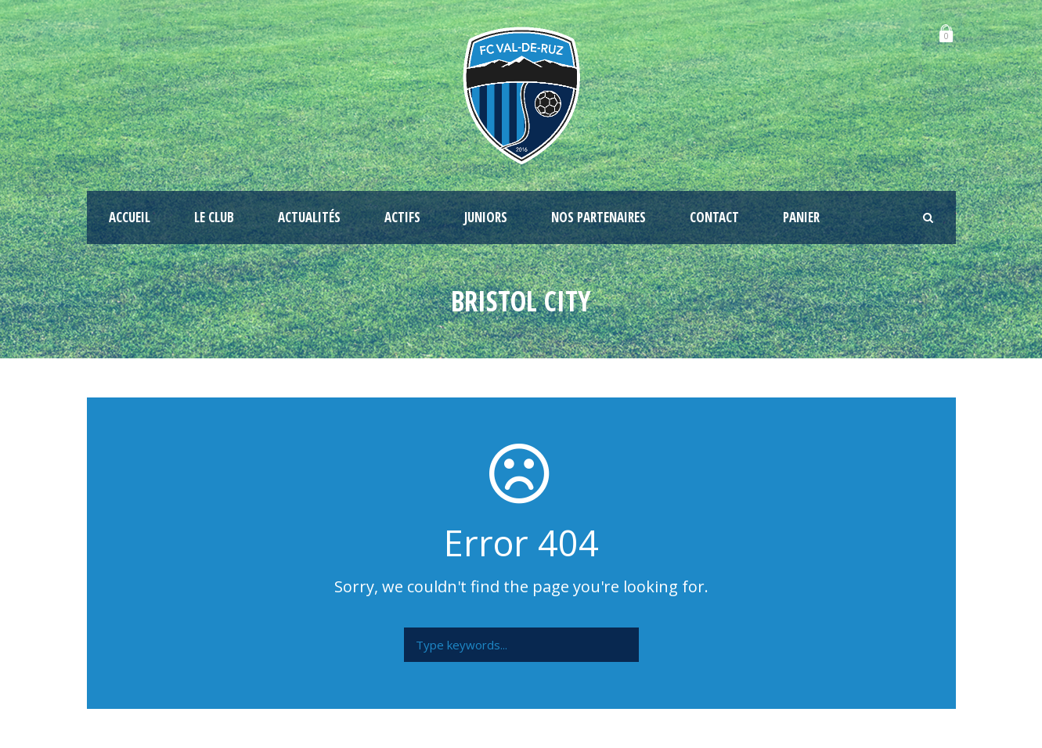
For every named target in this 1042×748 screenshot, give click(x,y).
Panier (801, 217)
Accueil (129, 217)
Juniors (485, 217)
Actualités (309, 217)
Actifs (402, 217)
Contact (714, 217)
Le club (214, 217)
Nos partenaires (598, 217)
